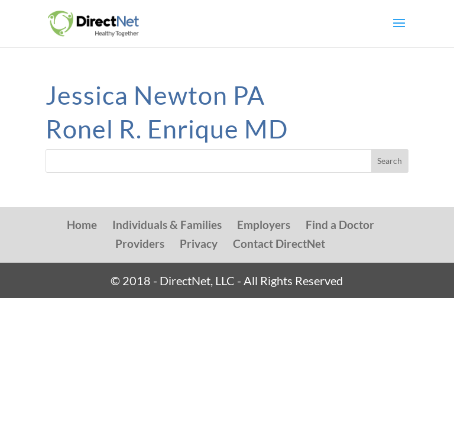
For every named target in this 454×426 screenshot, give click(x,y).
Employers (263, 224)
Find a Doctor (340, 224)
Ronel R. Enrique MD (167, 129)
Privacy (199, 243)
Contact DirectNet (279, 243)
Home (82, 224)
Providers (139, 243)
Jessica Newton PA (155, 95)
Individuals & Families (167, 224)
